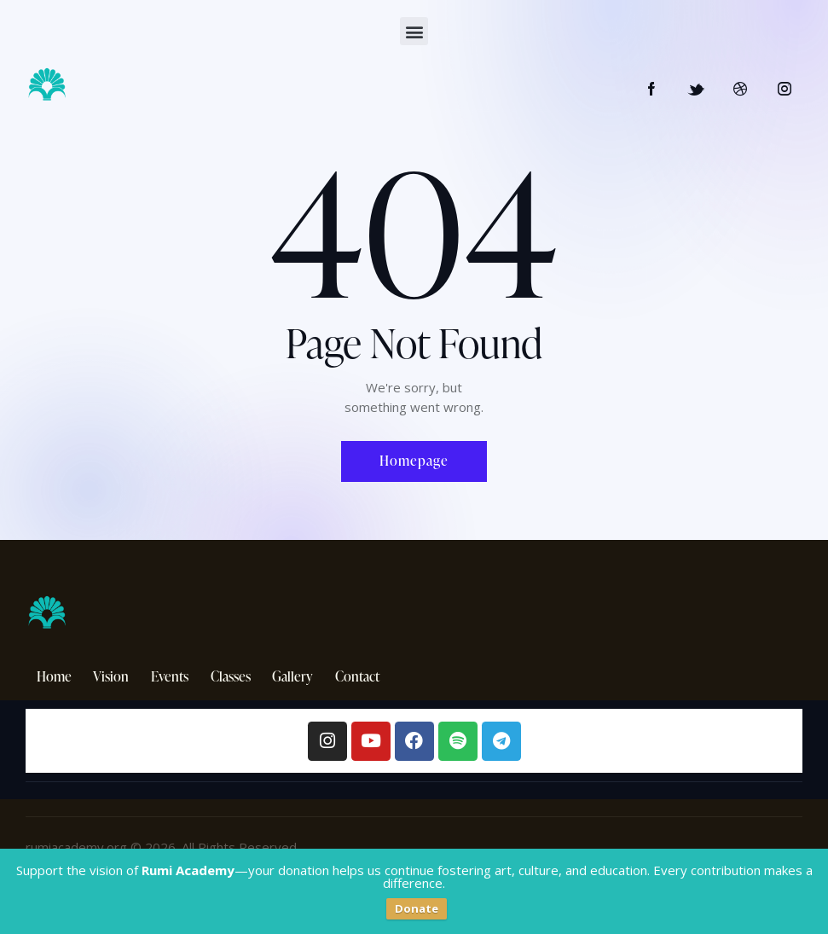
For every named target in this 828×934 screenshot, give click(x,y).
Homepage (414, 460)
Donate (416, 908)
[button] (414, 31)
